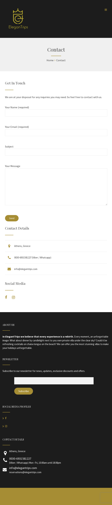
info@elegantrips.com (25, 269)
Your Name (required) (56, 110)
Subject (56, 149)
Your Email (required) (56, 129)
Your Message (56, 186)
